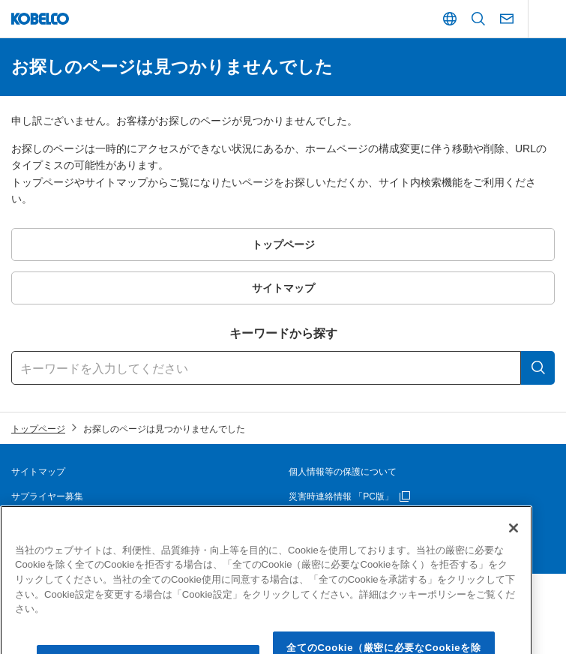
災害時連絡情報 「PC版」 (341, 496)
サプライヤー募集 (47, 496)
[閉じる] (513, 547)
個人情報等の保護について (343, 471)
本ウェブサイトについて (60, 521)
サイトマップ (38, 471)
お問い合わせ (316, 521)
